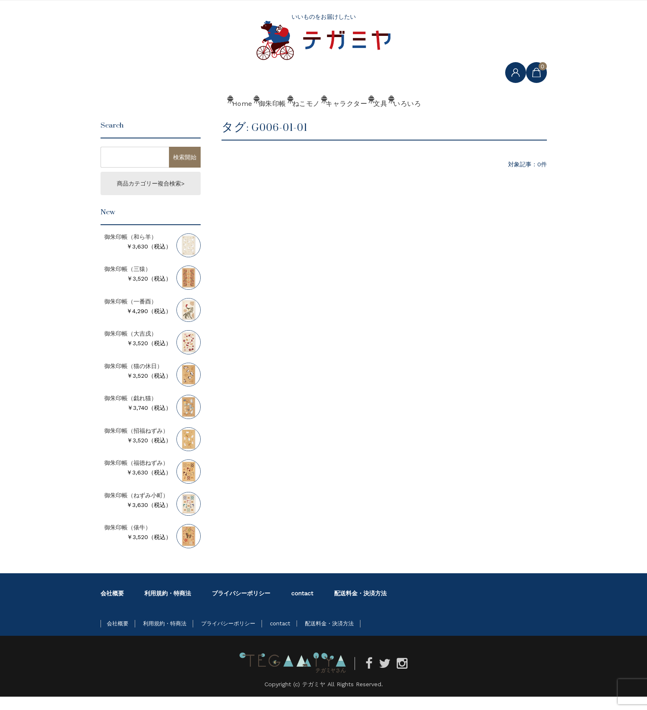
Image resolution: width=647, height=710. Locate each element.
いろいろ (464, 119)
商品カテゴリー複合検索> (150, 196)
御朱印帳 (234, 119)
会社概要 (112, 606)
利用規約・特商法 (167, 606)
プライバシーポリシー (241, 606)
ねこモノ (291, 119)
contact (302, 606)
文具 (413, 119)
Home (180, 119)
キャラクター (355, 119)
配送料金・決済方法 (360, 606)
